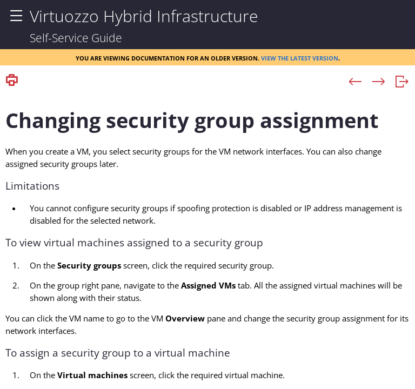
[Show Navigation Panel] (16, 16)
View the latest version (299, 57)
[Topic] (207, 239)
